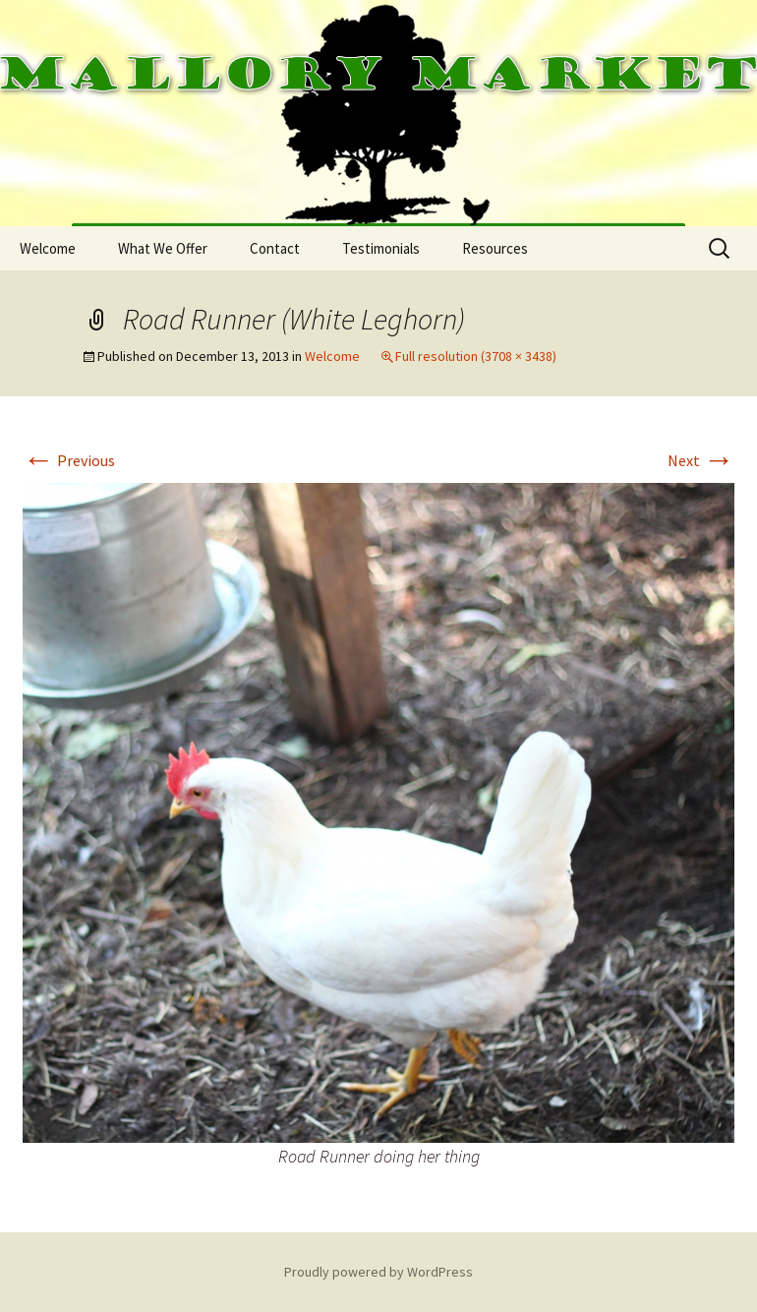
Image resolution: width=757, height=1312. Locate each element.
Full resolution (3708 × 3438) (475, 356)
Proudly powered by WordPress (378, 1272)
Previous (69, 460)
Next (701, 460)
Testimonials (381, 248)
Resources (495, 248)
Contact (275, 248)
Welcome (48, 248)
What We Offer (162, 248)
